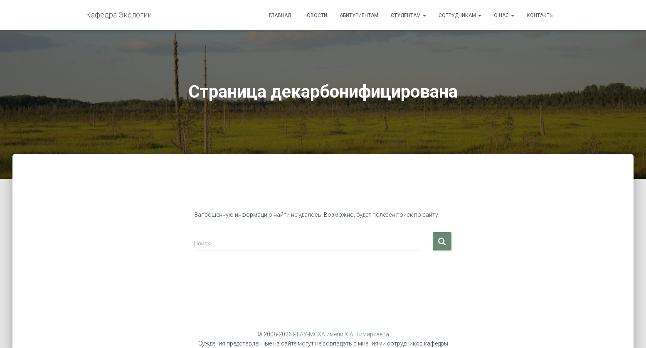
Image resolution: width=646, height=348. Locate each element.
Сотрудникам (460, 15)
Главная (280, 15)
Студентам (408, 15)
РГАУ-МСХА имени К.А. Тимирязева (341, 334)
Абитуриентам (359, 15)
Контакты (540, 15)
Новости (315, 15)
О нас (504, 15)
